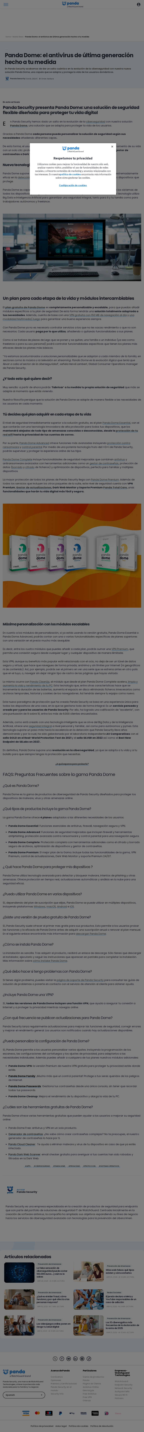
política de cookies (70, 174)
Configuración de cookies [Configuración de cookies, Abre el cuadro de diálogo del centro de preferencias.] (73, 185)
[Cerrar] (112, 146)
